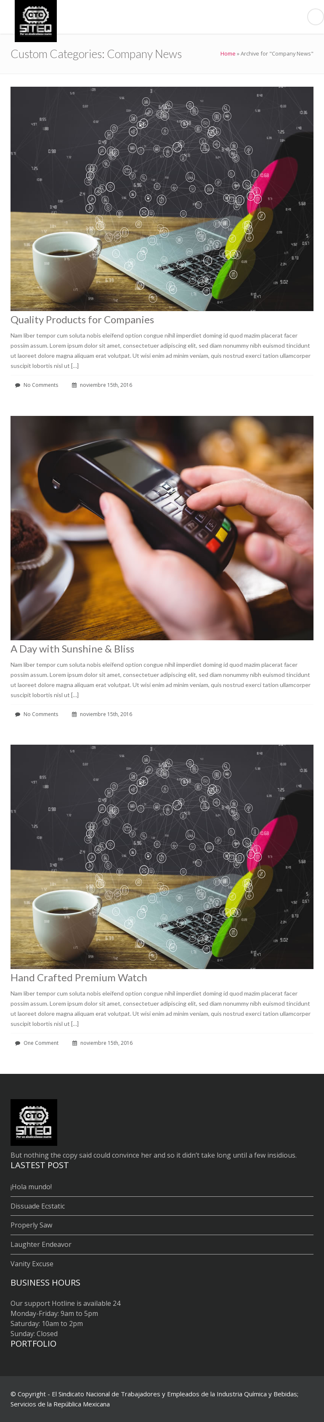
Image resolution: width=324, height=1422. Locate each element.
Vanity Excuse (32, 1263)
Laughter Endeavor (41, 1244)
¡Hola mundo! (31, 1186)
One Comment (36, 1043)
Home (228, 53)
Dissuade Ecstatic (38, 1206)
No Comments (36, 385)
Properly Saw (31, 1225)
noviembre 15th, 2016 (102, 385)
